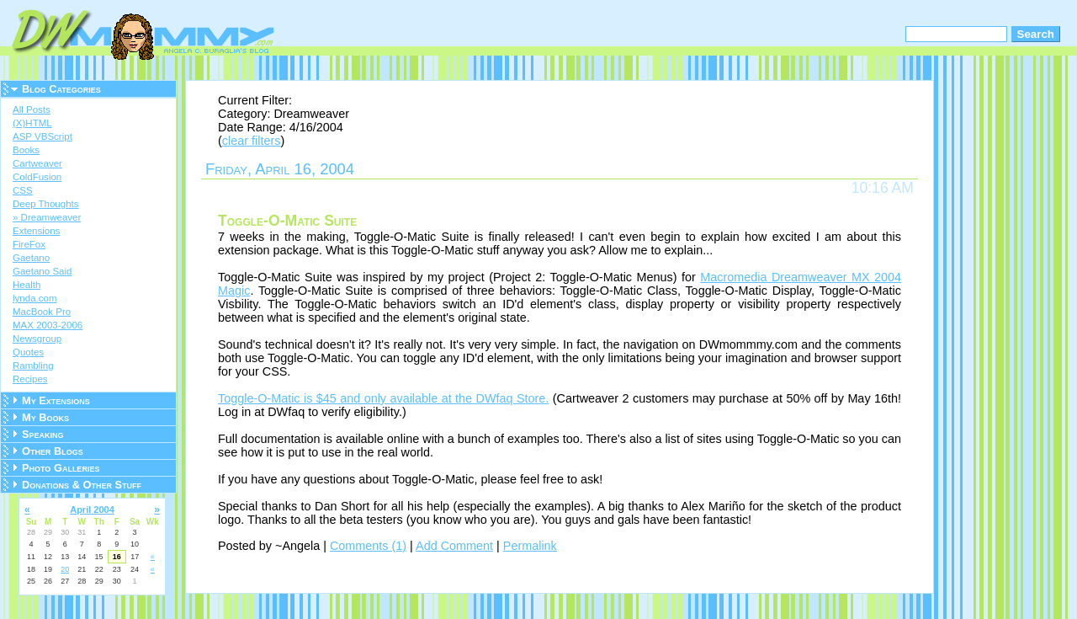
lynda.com (34, 298)
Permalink (530, 545)
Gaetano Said (42, 271)
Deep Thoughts (46, 204)
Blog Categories (61, 89)
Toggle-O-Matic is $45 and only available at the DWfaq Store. (383, 398)
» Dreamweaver (47, 217)
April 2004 (92, 509)
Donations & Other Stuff (81, 484)
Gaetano (31, 258)
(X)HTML (32, 123)
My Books (45, 417)
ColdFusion (37, 177)
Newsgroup (37, 339)
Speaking (43, 434)
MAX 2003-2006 (47, 325)
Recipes (30, 379)
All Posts (31, 109)
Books (26, 150)
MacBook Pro (42, 312)
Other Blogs (52, 451)
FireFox (29, 244)
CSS (23, 190)
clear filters (251, 140)
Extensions (36, 231)
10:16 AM (883, 187)
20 (65, 569)
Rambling (33, 365)
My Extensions (56, 400)
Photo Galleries (60, 468)
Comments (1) (368, 545)
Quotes (28, 352)
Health (26, 285)
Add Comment (454, 545)
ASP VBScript (42, 136)
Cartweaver (37, 163)
